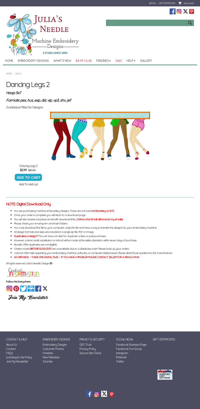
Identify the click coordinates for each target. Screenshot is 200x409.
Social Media (124, 339)
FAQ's (9, 353)
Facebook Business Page (131, 344)
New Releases (51, 357)
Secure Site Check (90, 353)
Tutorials (47, 361)
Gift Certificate (167, 3)
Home (9, 61)
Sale (118, 61)
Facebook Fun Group (129, 349)
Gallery (146, 61)
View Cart (188, 3)
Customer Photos (53, 349)
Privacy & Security (92, 339)
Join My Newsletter (17, 361)
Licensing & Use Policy (19, 357)
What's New (62, 61)
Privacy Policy (87, 349)
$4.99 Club (84, 61)
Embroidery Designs (33, 61)
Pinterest (121, 357)
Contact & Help (16, 339)
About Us (11, 344)
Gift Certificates (164, 339)
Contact (11, 349)
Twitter (120, 361)
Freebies (103, 61)
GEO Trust (85, 344)
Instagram (122, 353)
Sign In (152, 3)
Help (131, 61)
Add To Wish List (28, 184)
